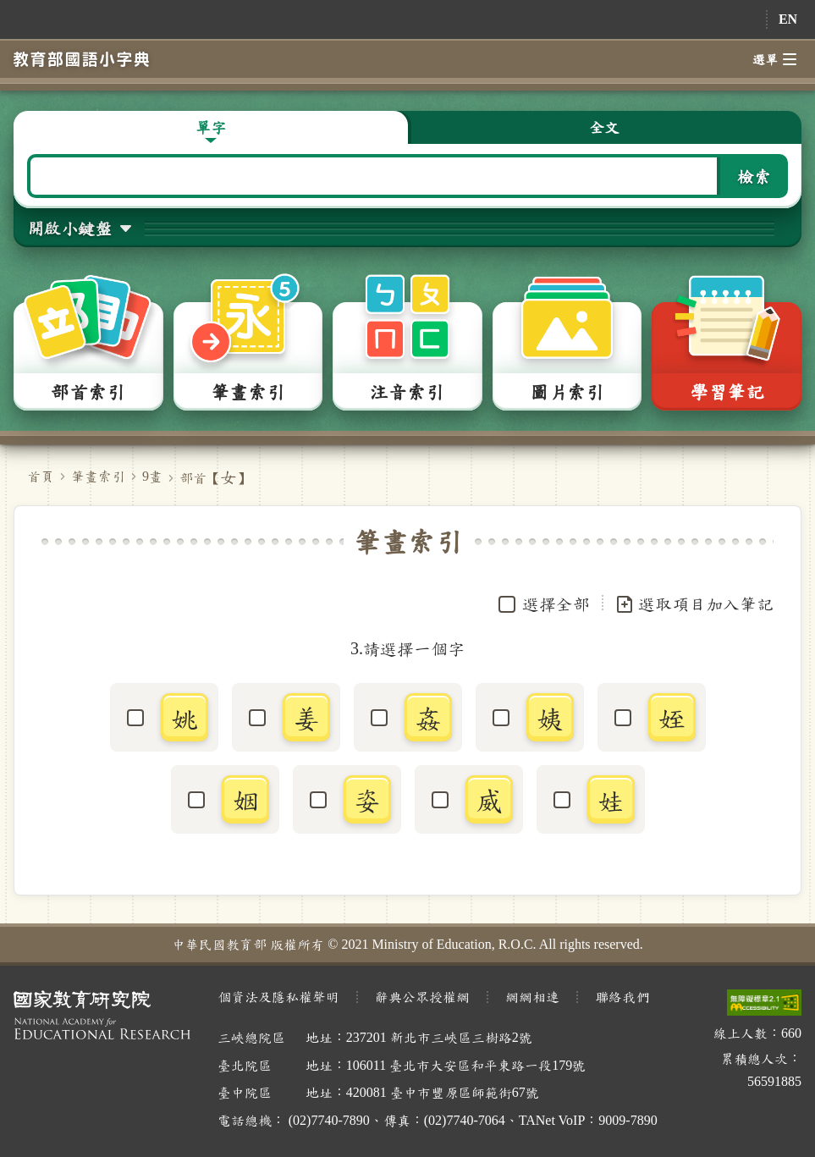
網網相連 (532, 996)
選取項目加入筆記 (694, 604)
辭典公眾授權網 (422, 996)
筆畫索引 (98, 476)
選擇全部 (556, 603)
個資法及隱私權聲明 (278, 996)
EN (788, 19)
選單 (774, 59)
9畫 (152, 476)
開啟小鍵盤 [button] (69, 227)
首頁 (40, 476)
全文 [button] (604, 126)
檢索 (754, 176)
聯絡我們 (622, 996)
